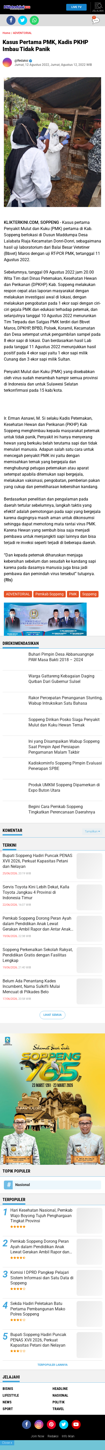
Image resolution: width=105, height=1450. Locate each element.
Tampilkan (92, 831)
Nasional (22, 1185)
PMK (73, 594)
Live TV (75, 7)
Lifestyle (11, 1395)
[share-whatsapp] (34, 20)
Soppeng (89, 594)
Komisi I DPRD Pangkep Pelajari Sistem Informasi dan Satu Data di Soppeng (41, 1278)
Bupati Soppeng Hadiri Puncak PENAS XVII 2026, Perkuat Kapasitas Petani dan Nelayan (37, 861)
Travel (58, 1409)
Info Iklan (68, 1436)
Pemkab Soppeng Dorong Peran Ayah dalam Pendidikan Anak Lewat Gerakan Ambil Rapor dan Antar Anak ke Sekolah (37, 924)
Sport (8, 1409)
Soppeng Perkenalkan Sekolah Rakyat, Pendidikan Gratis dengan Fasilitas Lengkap (38, 955)
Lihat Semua (52, 1015)
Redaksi (53, 1436)
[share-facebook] (11, 20)
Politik (58, 1402)
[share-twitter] (22, 20)
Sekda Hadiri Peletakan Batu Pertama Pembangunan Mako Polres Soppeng (37, 1309)
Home (6, 33)
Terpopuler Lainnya (53, 1365)
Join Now (37, 1436)
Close (7, 1443)
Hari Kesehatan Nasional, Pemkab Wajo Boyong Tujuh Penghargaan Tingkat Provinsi (41, 1216)
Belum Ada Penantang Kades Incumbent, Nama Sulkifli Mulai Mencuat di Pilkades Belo (31, 986)
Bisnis (8, 1389)
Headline (60, 1389)
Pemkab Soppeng (49, 594)
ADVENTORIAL (22, 33)
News (7, 1402)
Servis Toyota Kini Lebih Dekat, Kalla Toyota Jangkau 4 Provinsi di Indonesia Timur (36, 892)
